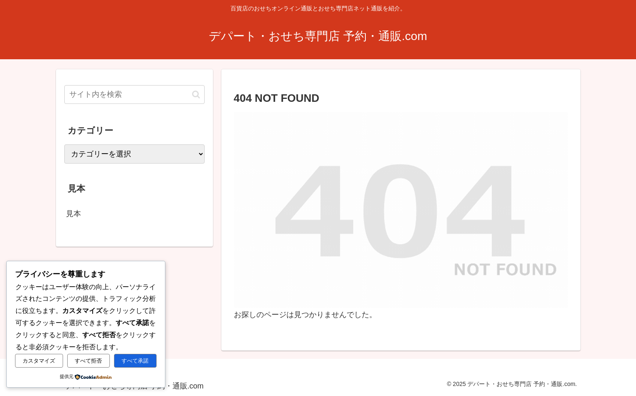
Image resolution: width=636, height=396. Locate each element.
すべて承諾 (135, 361)
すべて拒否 (88, 361)
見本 (73, 213)
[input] (134, 94)
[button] (196, 94)
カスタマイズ (39, 361)
